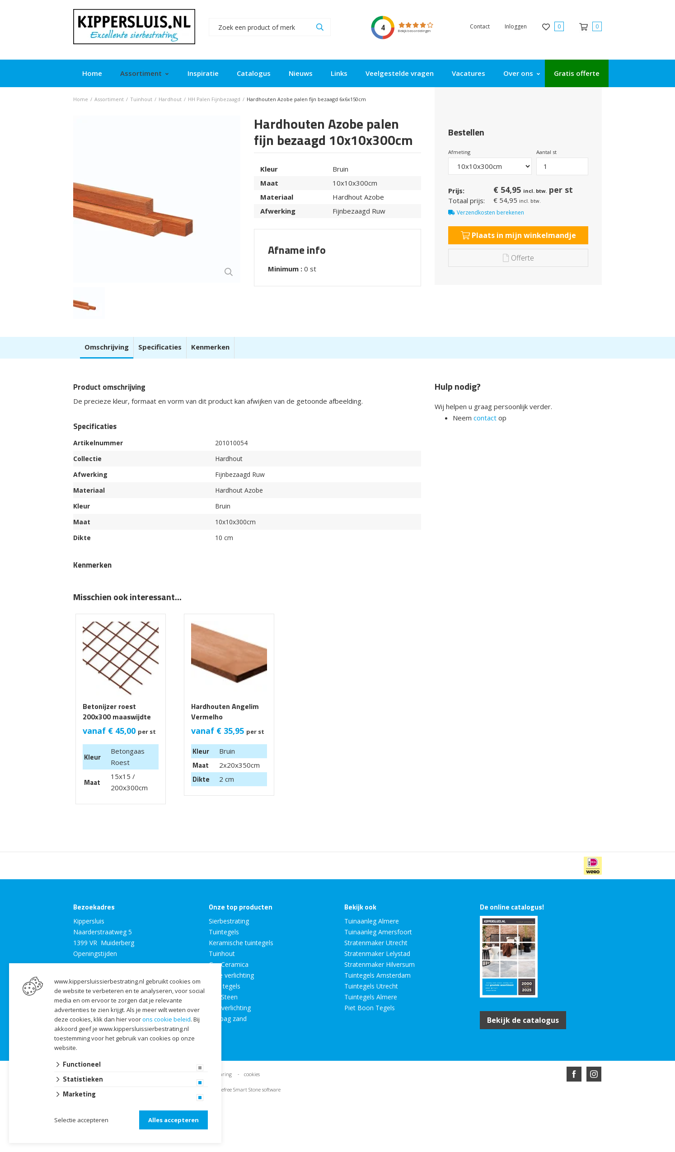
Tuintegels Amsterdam (377, 975)
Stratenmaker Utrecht (376, 942)
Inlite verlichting (231, 975)
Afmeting (459, 152)
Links (339, 73)
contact (485, 417)
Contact (480, 26)
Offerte (518, 257)
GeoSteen (223, 997)
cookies (252, 1074)
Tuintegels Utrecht (371, 986)
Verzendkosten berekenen (490, 212)
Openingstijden (95, 953)
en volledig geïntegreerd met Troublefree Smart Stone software (373, 1106)
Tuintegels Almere (370, 997)
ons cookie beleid (166, 1019)
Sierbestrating (229, 921)
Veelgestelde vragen (400, 73)
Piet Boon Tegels (369, 1007)
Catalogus (254, 73)
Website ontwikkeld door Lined (268, 1106)
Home (92, 73)
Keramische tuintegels (241, 942)
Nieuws (301, 73)
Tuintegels (224, 932)
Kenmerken (210, 346)
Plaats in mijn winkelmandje (518, 235)
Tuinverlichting (230, 1007)
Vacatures (468, 73)
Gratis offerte (577, 73)
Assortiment (141, 73)
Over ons (518, 73)
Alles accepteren (173, 1120)
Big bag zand (228, 1018)
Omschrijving (106, 346)
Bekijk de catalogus (523, 1020)
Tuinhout (222, 953)
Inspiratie (203, 73)
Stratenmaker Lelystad (377, 953)
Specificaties (160, 346)
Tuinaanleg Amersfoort (378, 932)
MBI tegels (224, 986)
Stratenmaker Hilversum (379, 964)
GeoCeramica (228, 964)
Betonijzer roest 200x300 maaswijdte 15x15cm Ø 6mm (117, 716)
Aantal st (546, 152)
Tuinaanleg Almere (371, 921)
